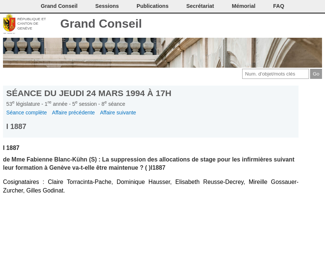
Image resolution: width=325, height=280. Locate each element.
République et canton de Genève (31, 23)
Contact (254, 24)
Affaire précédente (73, 113)
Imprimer (267, 24)
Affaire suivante (118, 113)
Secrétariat (200, 6)
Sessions (107, 6)
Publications (153, 6)
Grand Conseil (101, 23)
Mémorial (243, 6)
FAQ (278, 6)
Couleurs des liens (292, 24)
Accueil (316, 24)
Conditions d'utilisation (279, 24)
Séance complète (26, 113)
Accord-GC (304, 24)
